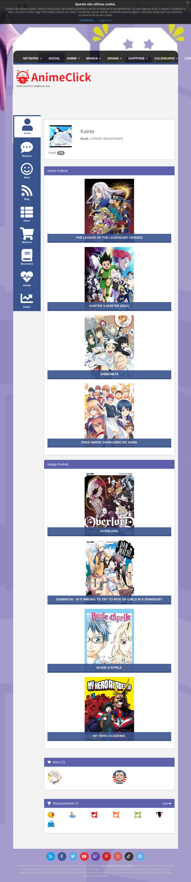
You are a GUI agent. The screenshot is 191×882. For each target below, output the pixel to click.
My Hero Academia (109, 736)
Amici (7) (56, 762)
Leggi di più (104, 20)
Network (32, 58)
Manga (93, 58)
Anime (73, 58)
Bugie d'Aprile (109, 667)
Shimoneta (109, 374)
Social (54, 58)
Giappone (138, 58)
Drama (114, 58)
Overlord (109, 531)
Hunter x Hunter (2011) (109, 306)
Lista (166, 803)
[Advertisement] (95, 102)
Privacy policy (100, 876)
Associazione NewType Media (117, 865)
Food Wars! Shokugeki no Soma (109, 442)
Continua (86, 20)
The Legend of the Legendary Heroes (109, 237)
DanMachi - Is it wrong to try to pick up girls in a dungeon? (109, 599)
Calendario (166, 58)
